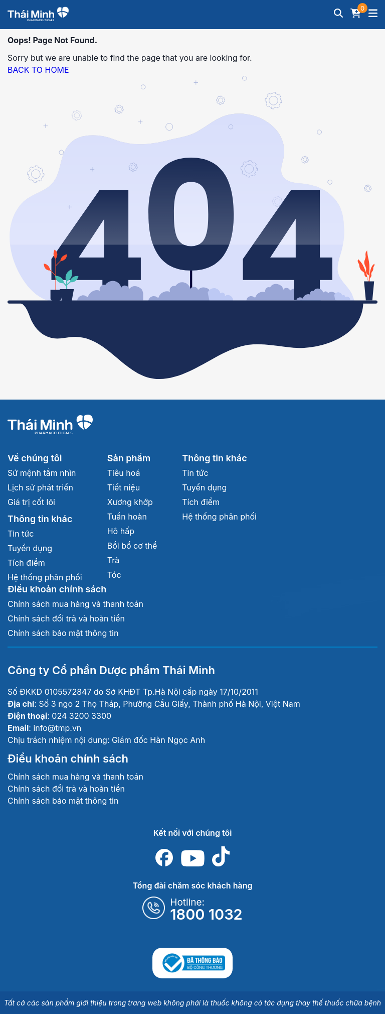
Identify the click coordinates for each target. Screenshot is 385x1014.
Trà (113, 560)
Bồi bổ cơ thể (132, 546)
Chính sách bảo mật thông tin (63, 633)
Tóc (114, 575)
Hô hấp (120, 531)
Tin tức (21, 534)
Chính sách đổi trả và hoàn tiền (66, 618)
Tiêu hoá (123, 473)
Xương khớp (130, 502)
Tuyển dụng (30, 548)
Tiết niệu (123, 487)
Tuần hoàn (127, 517)
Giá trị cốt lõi (31, 502)
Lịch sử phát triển (40, 487)
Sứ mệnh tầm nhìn (42, 473)
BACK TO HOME (38, 70)
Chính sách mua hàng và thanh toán (75, 604)
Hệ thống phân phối (45, 577)
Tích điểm (26, 563)
